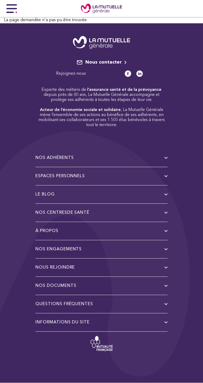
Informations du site (101, 322)
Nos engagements (101, 249)
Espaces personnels (101, 176)
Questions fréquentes (101, 304)
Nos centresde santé (101, 213)
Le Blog (101, 194)
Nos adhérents (101, 158)
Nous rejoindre (101, 267)
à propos (101, 231)
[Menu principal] (11, 8)
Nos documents (101, 286)
